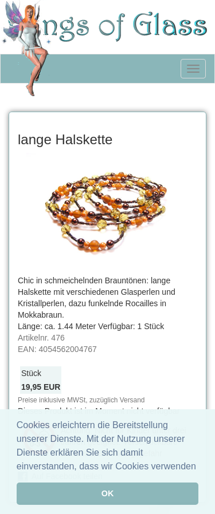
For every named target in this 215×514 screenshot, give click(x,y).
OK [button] (107, 493)
